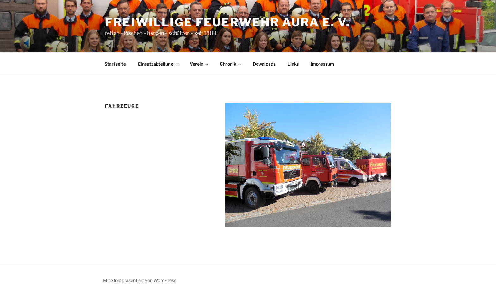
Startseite (115, 63)
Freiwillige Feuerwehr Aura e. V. (227, 22)
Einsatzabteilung (158, 63)
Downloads (264, 63)
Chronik (231, 63)
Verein (199, 63)
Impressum (322, 63)
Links (293, 63)
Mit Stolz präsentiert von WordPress (139, 280)
